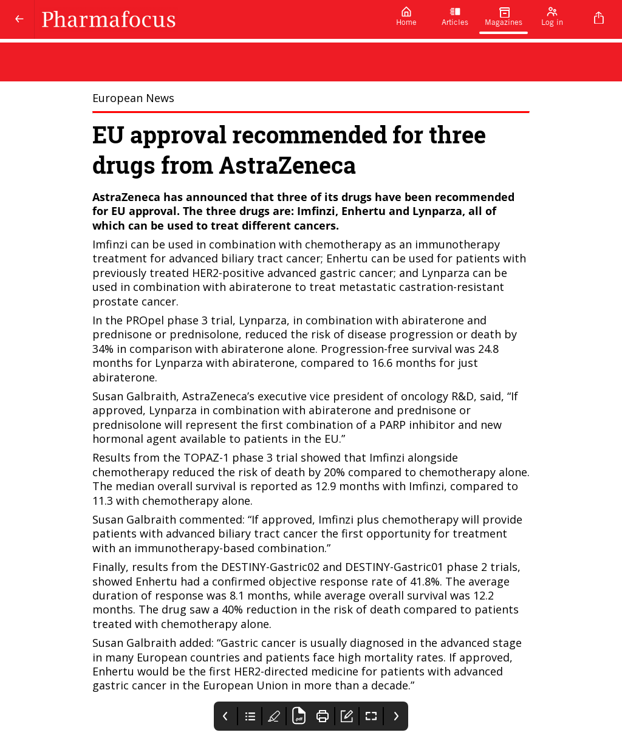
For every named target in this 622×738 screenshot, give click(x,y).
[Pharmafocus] (208, 19)
